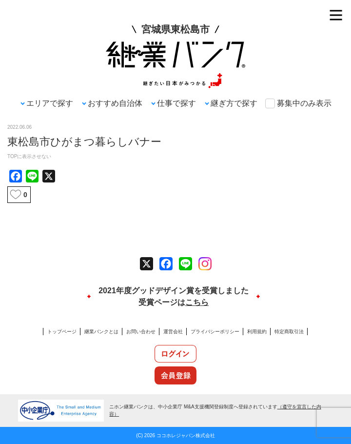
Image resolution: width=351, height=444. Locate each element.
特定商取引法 (289, 331)
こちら (197, 302)
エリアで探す (49, 103)
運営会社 (173, 331)
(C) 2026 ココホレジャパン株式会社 (175, 435)
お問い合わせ (141, 331)
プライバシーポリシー (215, 331)
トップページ (62, 331)
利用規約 (257, 331)
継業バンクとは (101, 331)
